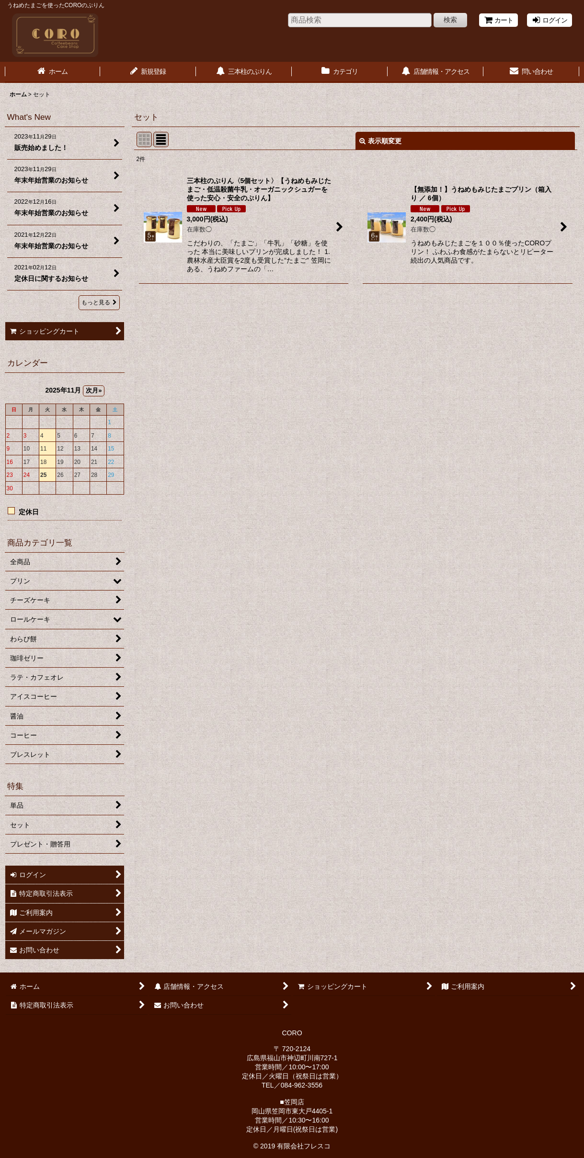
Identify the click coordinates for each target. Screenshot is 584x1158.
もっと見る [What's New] (99, 302)
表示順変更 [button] (380, 141)
